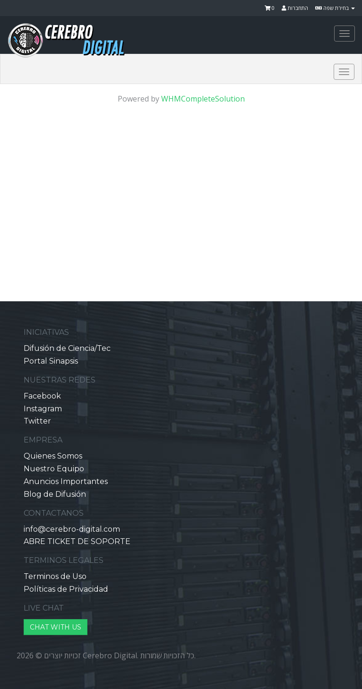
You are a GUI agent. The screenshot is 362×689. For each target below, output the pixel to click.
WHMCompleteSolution (203, 99)
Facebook (42, 395)
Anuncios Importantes (66, 481)
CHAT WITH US (55, 627)
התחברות (295, 7)
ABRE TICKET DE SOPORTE (77, 541)
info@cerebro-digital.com (72, 529)
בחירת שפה (335, 7)
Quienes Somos (53, 455)
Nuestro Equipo (54, 468)
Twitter (37, 421)
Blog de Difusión (55, 494)
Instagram (43, 408)
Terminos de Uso (55, 576)
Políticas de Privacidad (66, 589)
